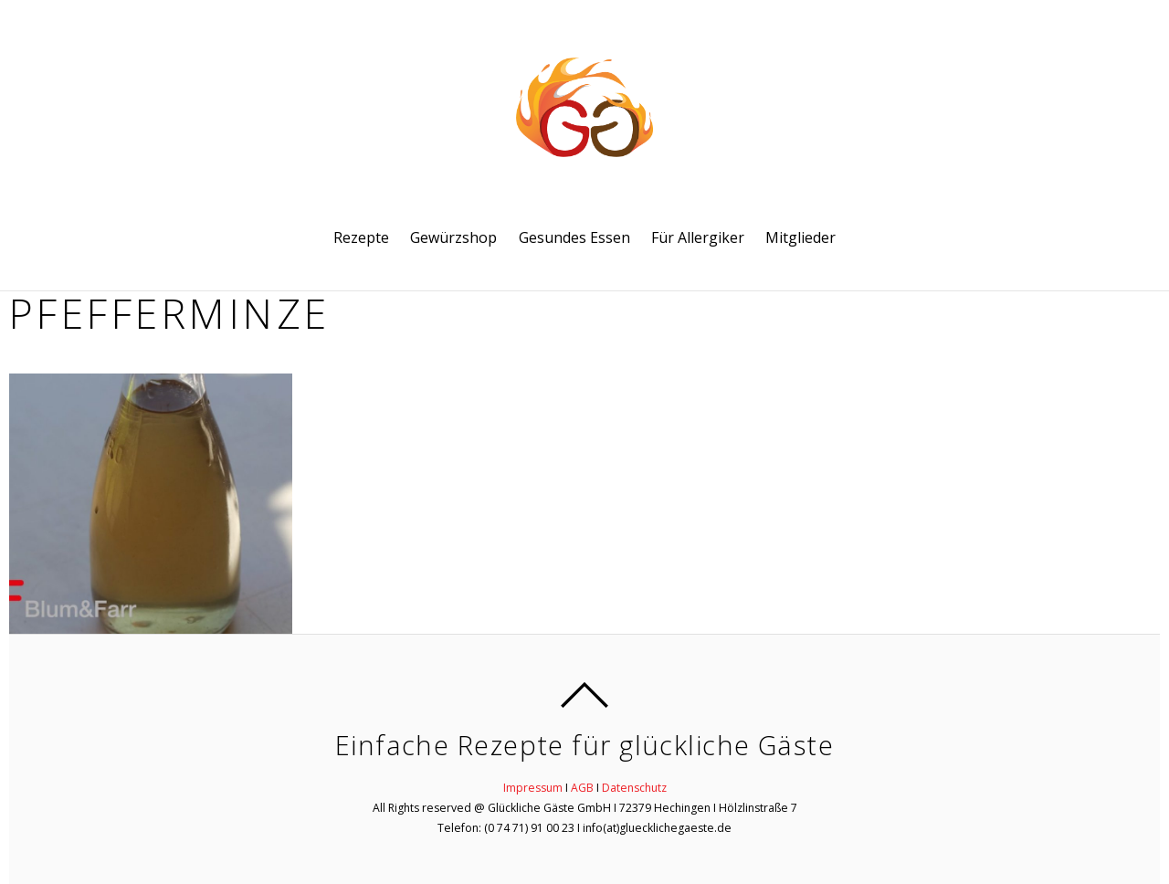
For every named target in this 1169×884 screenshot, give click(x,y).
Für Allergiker (697, 237)
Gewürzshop (453, 237)
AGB (582, 787)
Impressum (533, 787)
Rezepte (361, 237)
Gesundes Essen (574, 237)
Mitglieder (800, 237)
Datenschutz (634, 787)
